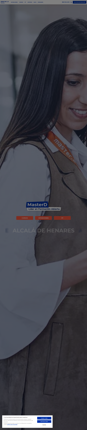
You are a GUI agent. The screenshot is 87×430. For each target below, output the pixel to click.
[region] (27, 421)
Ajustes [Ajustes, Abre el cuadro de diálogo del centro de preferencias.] (44, 424)
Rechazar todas (44, 421)
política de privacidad (12, 424)
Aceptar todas (44, 418)
